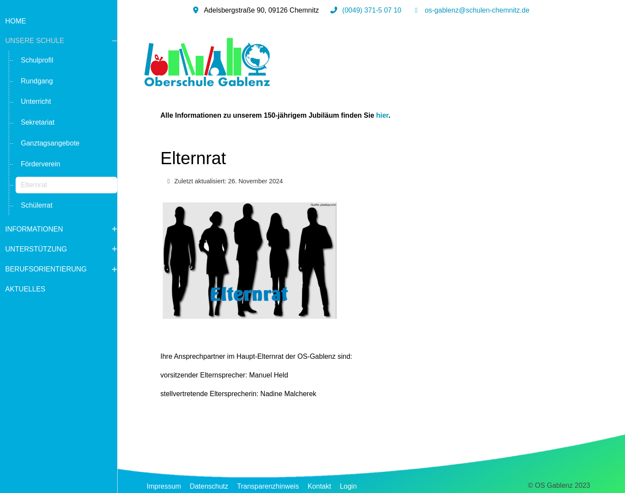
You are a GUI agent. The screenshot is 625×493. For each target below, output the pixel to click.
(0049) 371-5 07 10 (371, 10)
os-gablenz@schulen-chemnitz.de (477, 10)
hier (382, 115)
